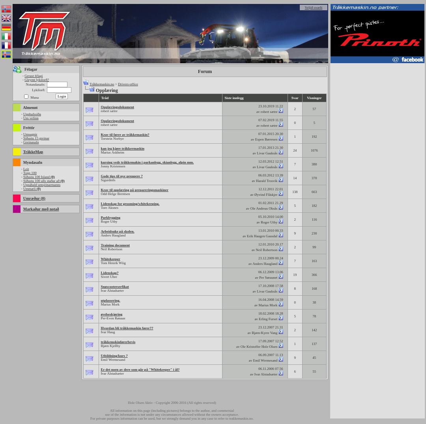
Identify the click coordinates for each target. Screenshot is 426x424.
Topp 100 (30, 173)
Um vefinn (31, 118)
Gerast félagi (33, 76)
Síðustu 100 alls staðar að (44, 181)
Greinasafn (31, 142)
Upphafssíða (32, 114)
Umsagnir (30, 134)
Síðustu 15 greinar (36, 138)
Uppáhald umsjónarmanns (41, 185)
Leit (26, 169)
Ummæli (32, 189)
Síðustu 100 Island (39, 177)
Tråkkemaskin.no (102, 84)
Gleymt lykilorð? (36, 80)
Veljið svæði (314, 7)
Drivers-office (128, 84)
